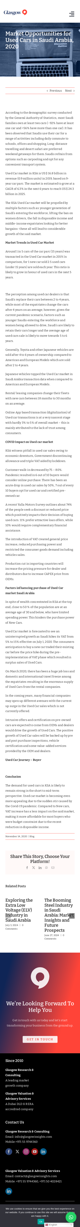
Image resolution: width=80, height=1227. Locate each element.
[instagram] (26, 1153)
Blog (31, 836)
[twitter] (17, 1153)
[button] (8, 916)
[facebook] (8, 1153)
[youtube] (34, 1153)
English (51, 1224)
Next (68, 90)
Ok (40, 1221)
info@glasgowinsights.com (33, 1136)
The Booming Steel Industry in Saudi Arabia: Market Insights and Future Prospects (59, 915)
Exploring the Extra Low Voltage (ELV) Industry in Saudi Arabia (19, 910)
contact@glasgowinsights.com (36, 1176)
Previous (56, 90)
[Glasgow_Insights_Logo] (15, 10)
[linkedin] (43, 1153)
